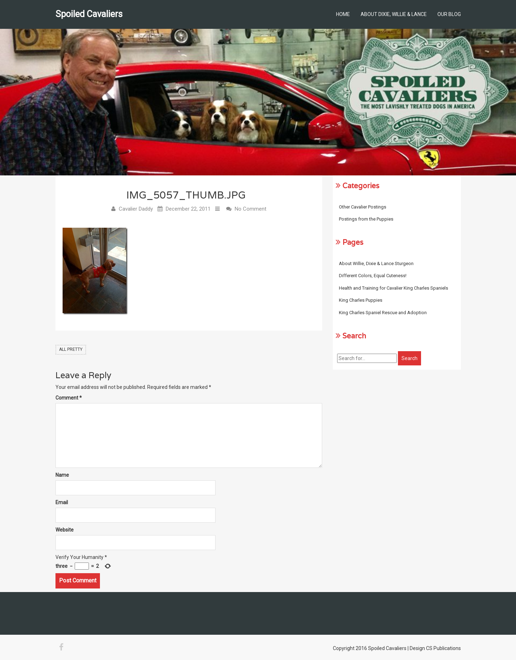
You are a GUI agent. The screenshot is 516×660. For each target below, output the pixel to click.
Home (343, 14)
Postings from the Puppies (366, 219)
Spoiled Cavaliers (89, 14)
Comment (68, 398)
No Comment (250, 209)
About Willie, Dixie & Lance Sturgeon (376, 263)
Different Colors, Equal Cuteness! (372, 275)
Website (64, 530)
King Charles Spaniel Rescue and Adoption (383, 312)
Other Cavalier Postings (362, 207)
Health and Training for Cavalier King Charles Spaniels (393, 288)
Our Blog (449, 14)
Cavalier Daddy (136, 209)
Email (61, 502)
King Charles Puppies (360, 300)
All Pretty (71, 349)
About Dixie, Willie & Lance (394, 14)
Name (62, 475)
